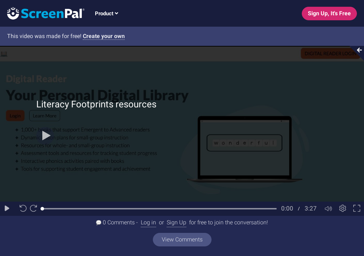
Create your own (104, 36)
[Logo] (42, 13)
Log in (148, 222)
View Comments (182, 239)
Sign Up (176, 222)
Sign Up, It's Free (329, 13)
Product (106, 13)
